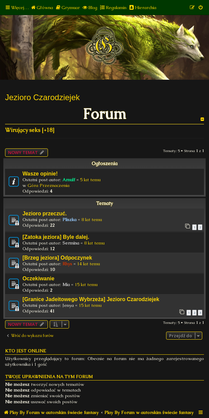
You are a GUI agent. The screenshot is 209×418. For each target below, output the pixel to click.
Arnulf (68, 180)
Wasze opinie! (40, 174)
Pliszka (69, 219)
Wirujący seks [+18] (29, 130)
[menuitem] (42, 7)
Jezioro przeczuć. (44, 213)
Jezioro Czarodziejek (42, 97)
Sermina (70, 243)
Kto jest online (25, 351)
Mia (66, 284)
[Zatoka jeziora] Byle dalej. (55, 237)
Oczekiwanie (38, 278)
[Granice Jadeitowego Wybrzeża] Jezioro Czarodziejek (90, 299)
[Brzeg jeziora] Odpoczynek (57, 258)
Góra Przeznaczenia (48, 185)
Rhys (67, 264)
